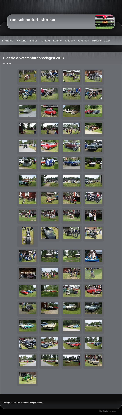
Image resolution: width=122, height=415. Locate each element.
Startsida (7, 40)
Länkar (57, 40)
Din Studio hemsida (107, 411)
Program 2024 (101, 40)
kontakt (45, 40)
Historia (22, 40)
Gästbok (83, 40)
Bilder (33, 40)
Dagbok (70, 40)
